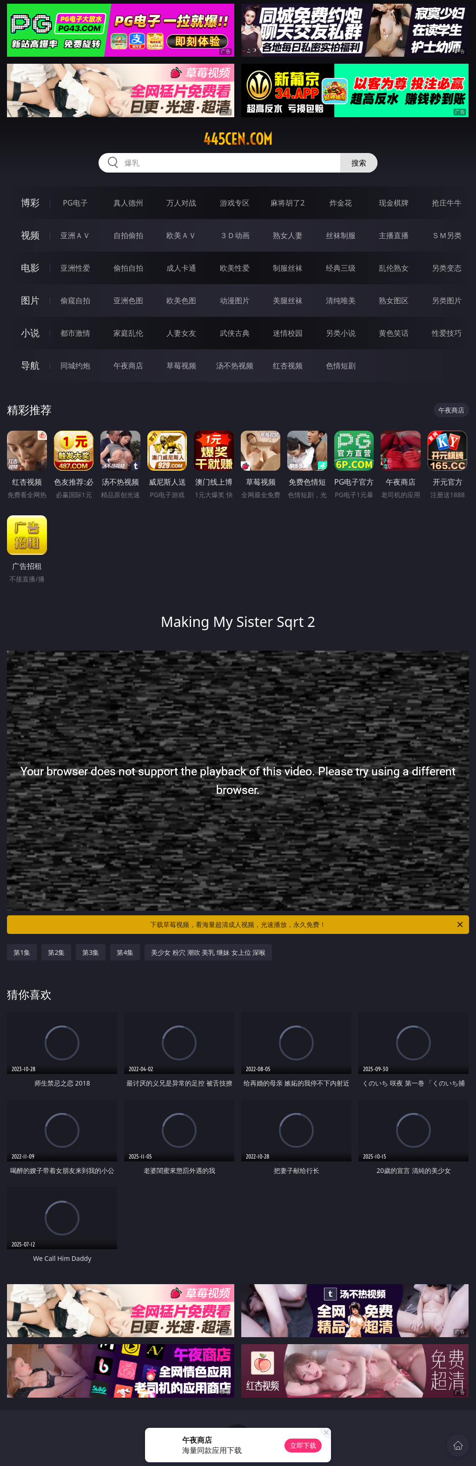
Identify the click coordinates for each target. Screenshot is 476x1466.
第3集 (90, 952)
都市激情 (75, 333)
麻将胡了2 (287, 203)
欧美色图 (181, 300)
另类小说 (341, 333)
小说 (30, 333)
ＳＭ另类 (447, 235)
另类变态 (447, 268)
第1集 (21, 952)
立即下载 (303, 1445)
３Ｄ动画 (235, 235)
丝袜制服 (341, 235)
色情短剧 (341, 365)
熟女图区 (394, 300)
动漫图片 (235, 300)
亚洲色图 (128, 300)
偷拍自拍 (128, 268)
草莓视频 (181, 365)
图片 (30, 300)
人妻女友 (181, 333)
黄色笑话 (394, 333)
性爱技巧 (447, 333)
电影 (30, 267)
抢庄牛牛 (447, 203)
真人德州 (128, 203)
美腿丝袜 (288, 300)
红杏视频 (288, 365)
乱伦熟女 (394, 268)
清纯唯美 (341, 300)
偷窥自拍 (75, 300)
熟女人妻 (288, 235)
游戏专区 (235, 203)
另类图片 (447, 300)
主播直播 (394, 235)
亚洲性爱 (75, 268)
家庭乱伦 (128, 333)
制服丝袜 (288, 268)
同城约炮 (75, 365)
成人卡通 (181, 268)
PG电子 (75, 203)
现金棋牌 (394, 203)
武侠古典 (235, 333)
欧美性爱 (235, 268)
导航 (30, 365)
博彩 (30, 202)
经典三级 (341, 268)
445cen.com (237, 139)
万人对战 (181, 203)
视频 (30, 235)
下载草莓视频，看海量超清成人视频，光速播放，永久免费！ (307, 924)
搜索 (358, 163)
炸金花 (341, 203)
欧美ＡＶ (181, 235)
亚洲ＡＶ (75, 235)
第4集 (125, 952)
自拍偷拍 (128, 235)
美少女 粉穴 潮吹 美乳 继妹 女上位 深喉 (208, 952)
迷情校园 (288, 333)
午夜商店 (128, 365)
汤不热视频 (234, 365)
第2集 (56, 952)
